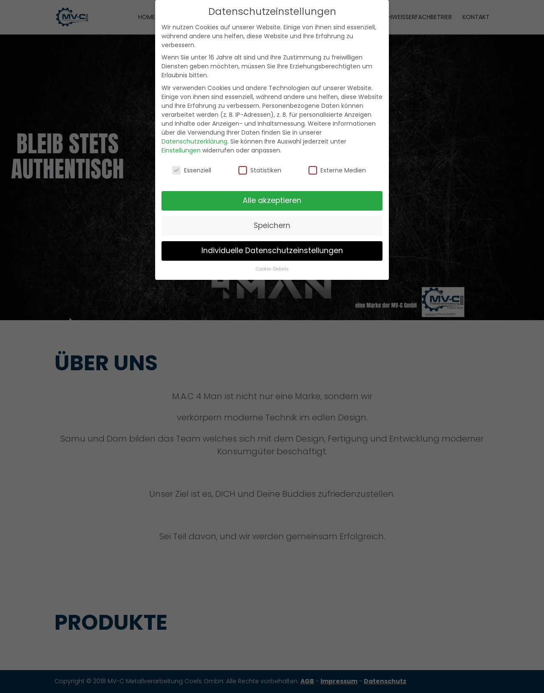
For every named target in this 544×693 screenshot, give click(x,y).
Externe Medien (337, 169)
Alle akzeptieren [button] (272, 200)
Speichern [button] (272, 225)
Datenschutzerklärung (194, 140)
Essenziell (191, 169)
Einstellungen (181, 149)
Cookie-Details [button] (272, 268)
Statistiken (259, 169)
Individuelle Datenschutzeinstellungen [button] (272, 250)
